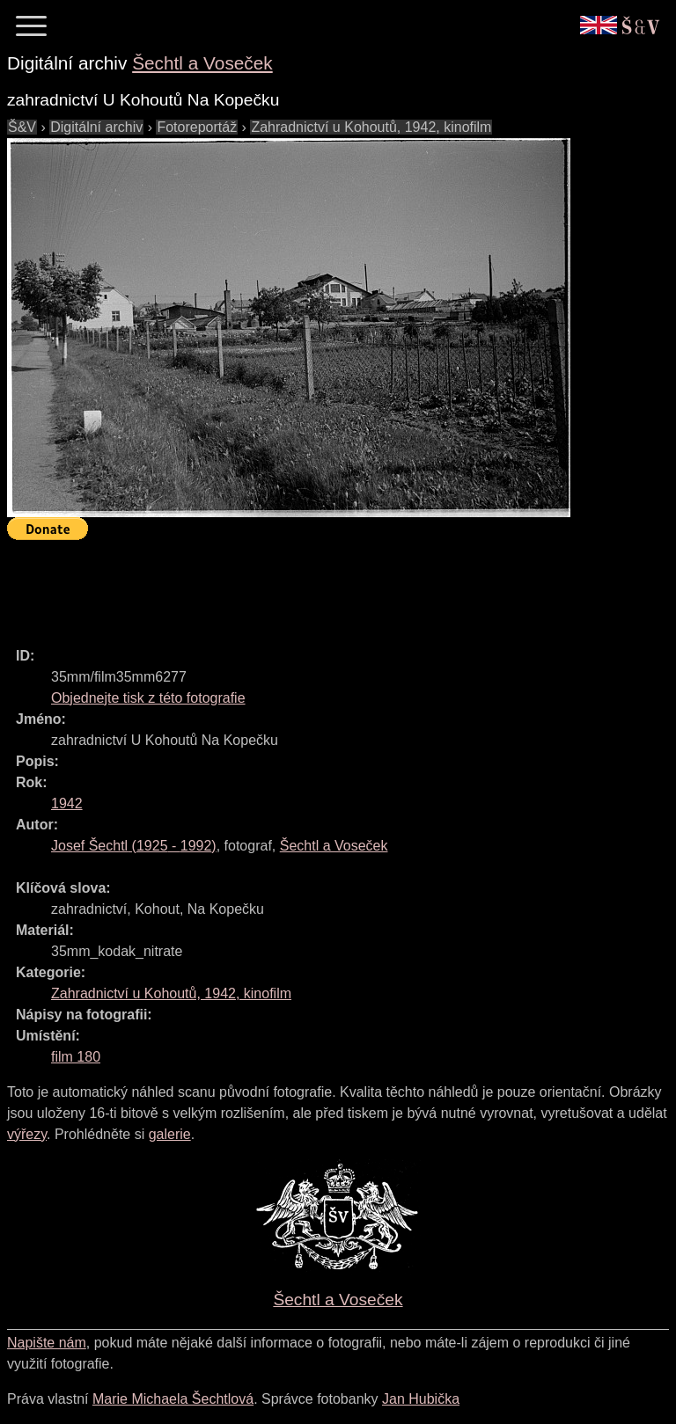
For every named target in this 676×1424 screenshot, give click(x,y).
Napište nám (46, 1342)
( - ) (134, 845)
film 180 (75, 1056)
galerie (170, 1134)
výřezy (27, 1134)
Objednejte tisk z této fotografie (148, 697)
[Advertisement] (327, 585)
